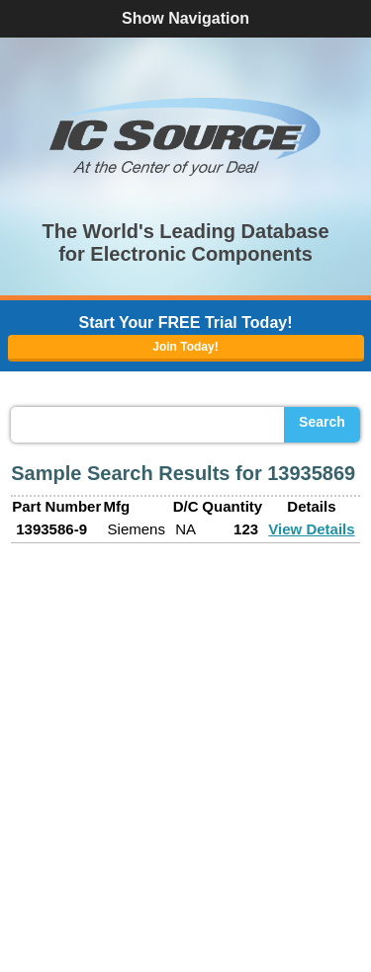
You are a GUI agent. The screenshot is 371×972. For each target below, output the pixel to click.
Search (322, 422)
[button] (186, 136)
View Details (311, 529)
